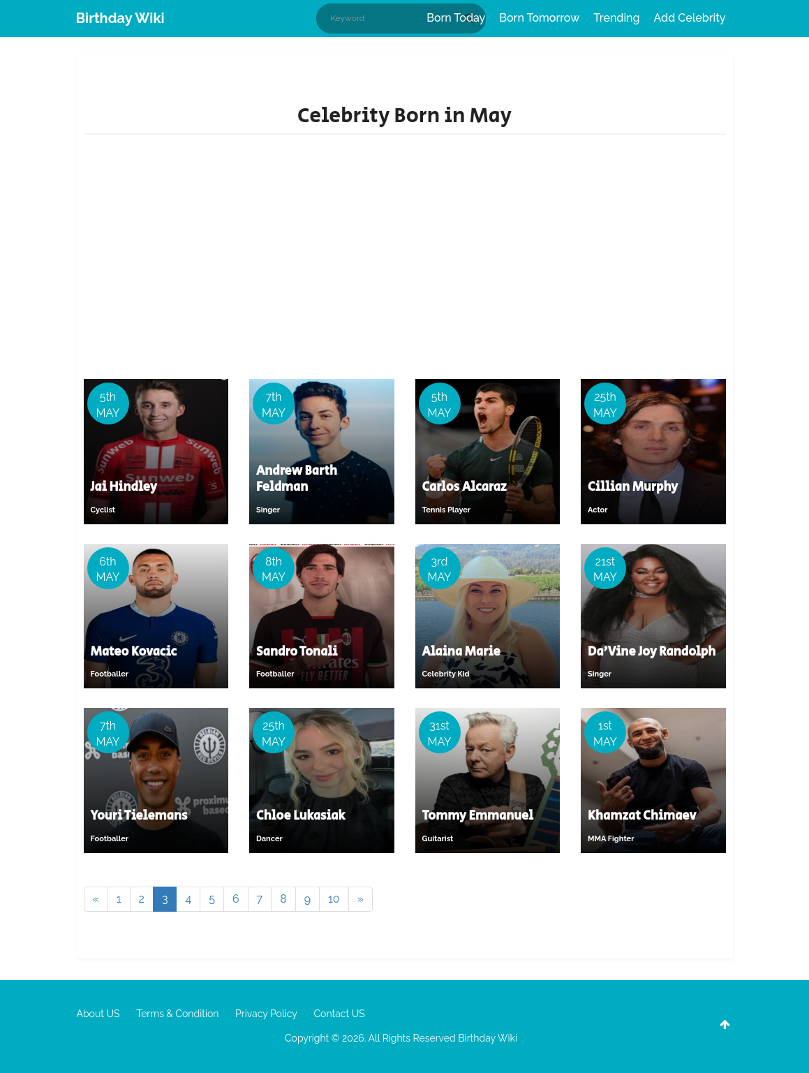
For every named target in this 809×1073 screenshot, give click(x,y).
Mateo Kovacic (134, 652)
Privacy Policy (266, 1013)
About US (98, 1013)
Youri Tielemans (139, 816)
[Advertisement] (404, 260)
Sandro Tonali (296, 652)
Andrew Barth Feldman (296, 479)
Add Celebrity (690, 17)
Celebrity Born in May (404, 116)
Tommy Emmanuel (478, 816)
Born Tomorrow (539, 17)
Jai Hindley (124, 487)
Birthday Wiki (120, 18)
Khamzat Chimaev (642, 816)
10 (334, 898)
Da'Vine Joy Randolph (651, 652)
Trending (616, 17)
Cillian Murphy (633, 487)
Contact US (338, 1013)
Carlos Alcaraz (464, 487)
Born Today (455, 17)
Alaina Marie (461, 652)
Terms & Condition (177, 1013)
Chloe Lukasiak (300, 816)
